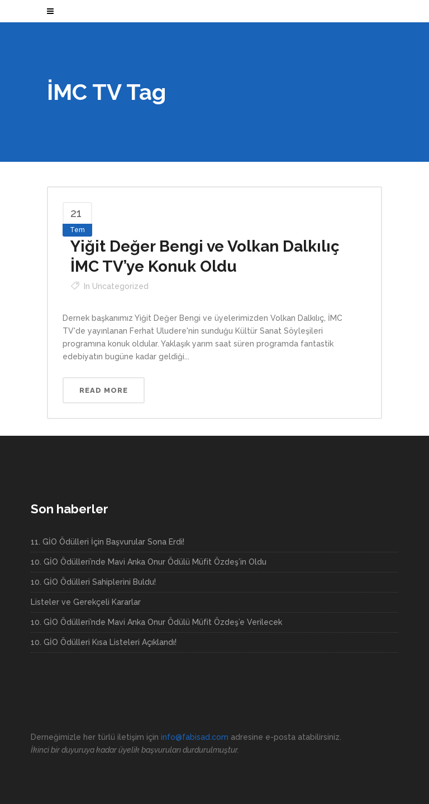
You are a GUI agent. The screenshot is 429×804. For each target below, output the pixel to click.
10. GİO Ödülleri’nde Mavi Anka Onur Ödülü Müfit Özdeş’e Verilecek (156, 622)
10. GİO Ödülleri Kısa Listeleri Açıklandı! (104, 642)
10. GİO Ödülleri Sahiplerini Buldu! (93, 581)
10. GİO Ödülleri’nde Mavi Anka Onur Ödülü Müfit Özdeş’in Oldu (148, 561)
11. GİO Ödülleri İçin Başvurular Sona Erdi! (107, 541)
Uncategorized (120, 286)
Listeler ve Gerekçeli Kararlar (86, 602)
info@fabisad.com (194, 737)
